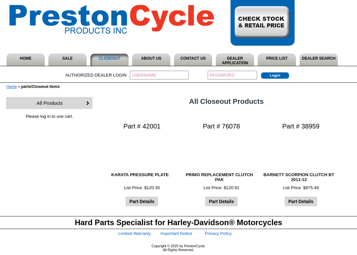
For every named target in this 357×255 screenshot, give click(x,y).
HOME (25, 58)
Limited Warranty (134, 233)
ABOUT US (151, 58)
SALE (67, 58)
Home (11, 86)
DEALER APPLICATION (235, 60)
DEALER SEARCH (318, 58)
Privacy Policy (218, 233)
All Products (50, 103)
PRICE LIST (277, 58)
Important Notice (176, 233)
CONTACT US (193, 58)
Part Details (141, 201)
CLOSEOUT (109, 58)
